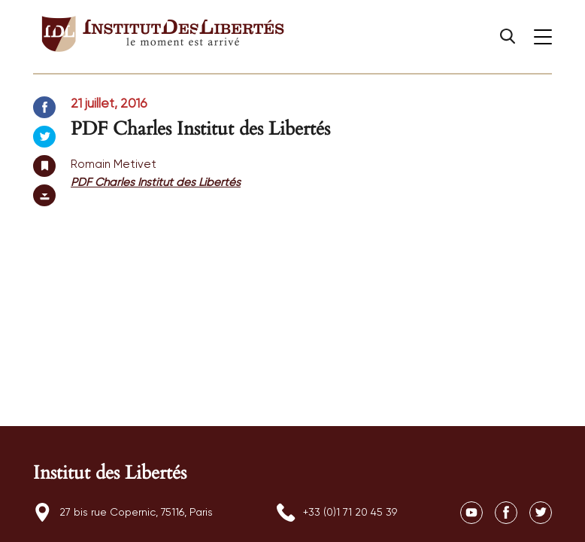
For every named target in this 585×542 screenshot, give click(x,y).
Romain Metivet (113, 164)
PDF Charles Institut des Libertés (156, 182)
